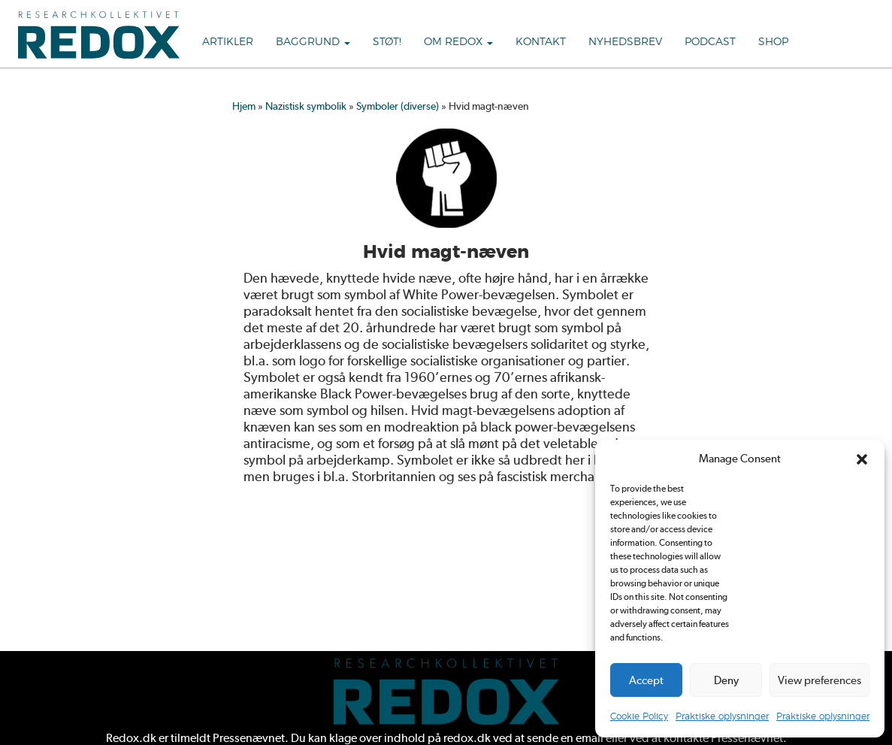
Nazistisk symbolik (305, 106)
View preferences (819, 680)
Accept (646, 680)
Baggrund (313, 42)
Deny (726, 680)
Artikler (227, 42)
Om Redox (458, 42)
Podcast (710, 42)
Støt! (387, 42)
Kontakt (541, 42)
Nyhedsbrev (625, 42)
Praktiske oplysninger (722, 716)
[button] (861, 459)
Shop (773, 42)
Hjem (244, 106)
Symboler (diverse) (397, 106)
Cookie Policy (639, 716)
